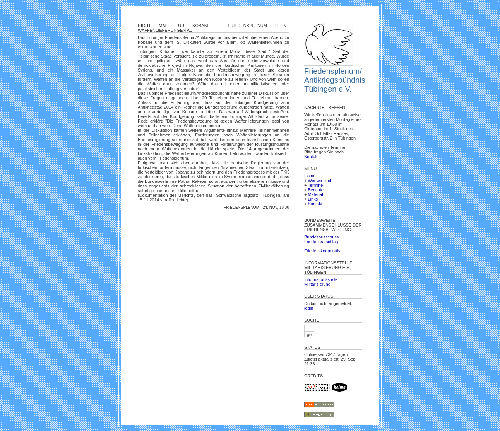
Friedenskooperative (323, 251)
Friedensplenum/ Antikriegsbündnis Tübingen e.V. (334, 80)
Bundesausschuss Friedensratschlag (321, 239)
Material (315, 194)
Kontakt (311, 156)
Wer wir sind (319, 180)
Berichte (315, 189)
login (308, 308)
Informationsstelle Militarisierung (320, 281)
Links (313, 199)
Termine (315, 185)
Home (309, 176)
